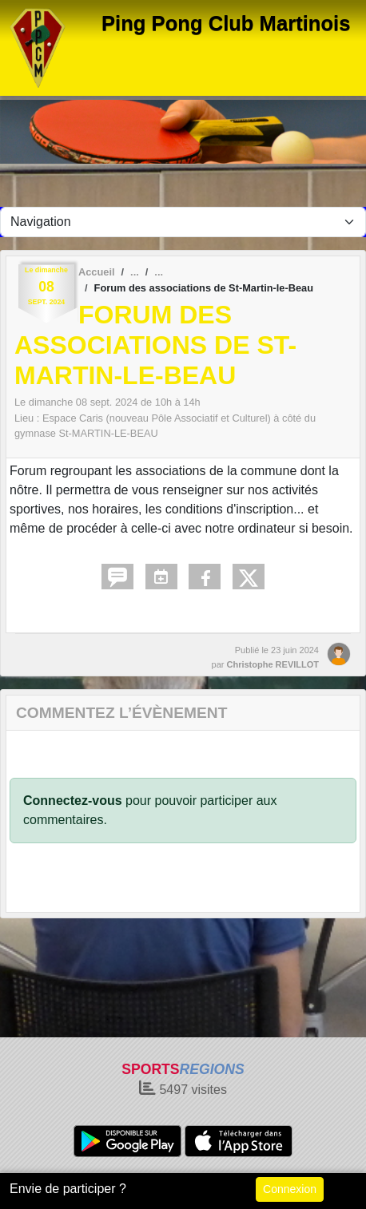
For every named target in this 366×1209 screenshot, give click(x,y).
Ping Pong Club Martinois (225, 23)
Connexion (289, 1189)
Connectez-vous (72, 800)
